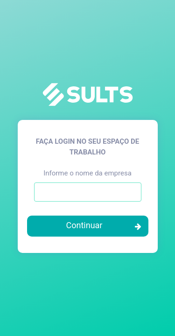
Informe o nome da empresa (87, 173)
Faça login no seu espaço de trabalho (87, 146)
